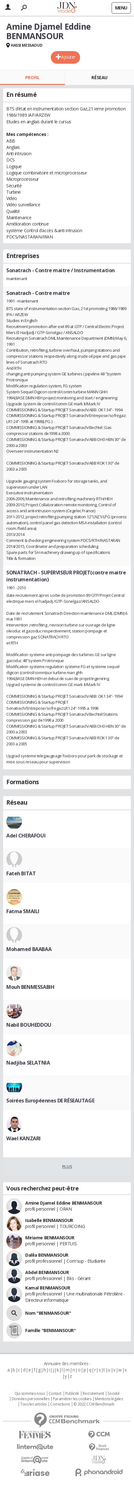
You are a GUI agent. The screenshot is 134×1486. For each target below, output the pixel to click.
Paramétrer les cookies (72, 1399)
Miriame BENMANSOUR (49, 1238)
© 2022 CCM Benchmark (93, 1404)
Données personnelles (31, 1399)
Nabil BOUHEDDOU (28, 1024)
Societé (113, 1393)
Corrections (60, 1404)
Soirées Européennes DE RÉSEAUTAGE (50, 1100)
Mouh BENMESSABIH (30, 987)
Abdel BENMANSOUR (47, 1272)
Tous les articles (33, 1404)
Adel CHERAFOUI (25, 835)
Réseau (99, 77)
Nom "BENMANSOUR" (48, 1313)
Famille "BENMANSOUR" (50, 1330)
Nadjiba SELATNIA (28, 1062)
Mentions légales (109, 1399)
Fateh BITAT (21, 873)
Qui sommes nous (30, 1393)
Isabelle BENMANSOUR (49, 1220)
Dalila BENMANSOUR (46, 1255)
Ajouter (68, 57)
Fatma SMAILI (22, 911)
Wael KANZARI (23, 1138)
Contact (55, 1393)
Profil (32, 77)
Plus (67, 1166)
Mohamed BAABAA (28, 949)
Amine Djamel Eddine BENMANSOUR (63, 1203)
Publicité (72, 1393)
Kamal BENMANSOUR (47, 1288)
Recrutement (93, 1393)
